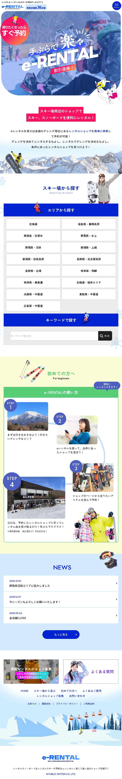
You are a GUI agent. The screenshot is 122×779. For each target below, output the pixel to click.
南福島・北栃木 (33, 235)
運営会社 (46, 701)
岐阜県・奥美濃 (33, 282)
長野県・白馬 (33, 270)
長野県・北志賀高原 (89, 259)
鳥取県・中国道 (88, 293)
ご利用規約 (88, 701)
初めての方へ (69, 689)
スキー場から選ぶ (44, 689)
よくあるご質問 (91, 689)
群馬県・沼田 (33, 247)
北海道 (33, 224)
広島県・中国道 (33, 305)
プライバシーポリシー (67, 701)
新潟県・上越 (89, 247)
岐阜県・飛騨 (89, 270)
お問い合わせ (77, 694)
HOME (25, 689)
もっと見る (61, 633)
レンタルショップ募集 (50, 694)
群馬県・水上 (89, 235)
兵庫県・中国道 (33, 293)
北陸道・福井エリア (89, 282)
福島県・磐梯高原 (89, 224)
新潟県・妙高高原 (33, 259)
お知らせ (32, 701)
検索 (105, 335)
